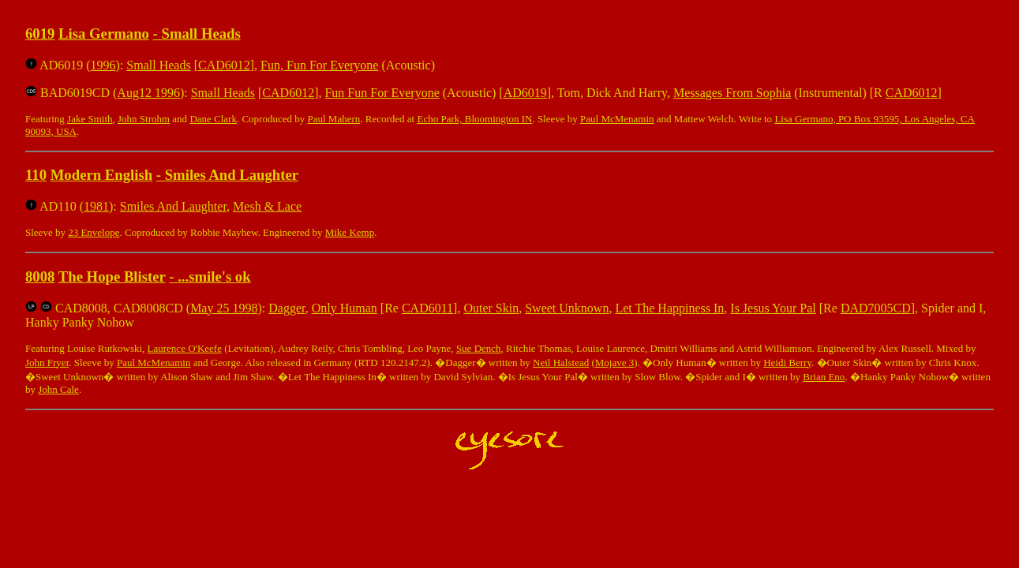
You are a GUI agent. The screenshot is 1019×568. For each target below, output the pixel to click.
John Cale (58, 389)
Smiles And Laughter (231, 174)
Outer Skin (491, 308)
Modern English (101, 174)
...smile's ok (214, 276)
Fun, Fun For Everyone (319, 65)
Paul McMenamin (617, 119)
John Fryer (47, 362)
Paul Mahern (333, 119)
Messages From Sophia (732, 92)
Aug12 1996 (148, 92)
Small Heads (201, 33)
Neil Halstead (561, 362)
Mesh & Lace (267, 206)
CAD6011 (427, 308)
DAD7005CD (876, 308)
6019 (39, 33)
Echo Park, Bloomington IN (474, 119)
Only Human (344, 308)
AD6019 (525, 92)
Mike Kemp (349, 232)
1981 (96, 206)
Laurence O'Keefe (185, 348)
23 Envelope (93, 232)
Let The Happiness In (669, 308)
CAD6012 (224, 65)
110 (36, 174)
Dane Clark (213, 119)
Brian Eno (824, 377)
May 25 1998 (223, 308)
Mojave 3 (614, 362)
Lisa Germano (103, 33)
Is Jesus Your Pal (772, 308)
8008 (39, 276)
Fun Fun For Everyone (381, 92)
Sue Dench (478, 348)
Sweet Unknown (567, 308)
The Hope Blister (112, 276)
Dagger (286, 308)
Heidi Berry (787, 362)
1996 (103, 65)
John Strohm (144, 119)
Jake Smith (89, 119)
